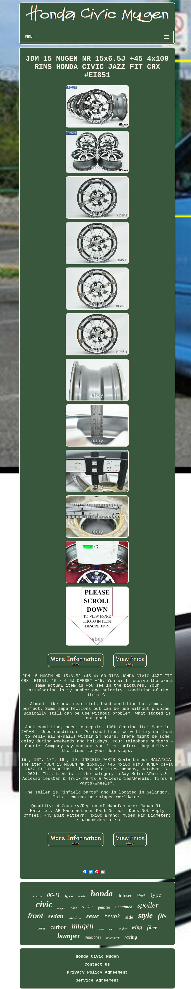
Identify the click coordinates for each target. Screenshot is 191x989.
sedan (55, 916)
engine (123, 928)
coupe (37, 896)
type (156, 894)
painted (104, 907)
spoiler (147, 905)
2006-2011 (93, 938)
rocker (87, 906)
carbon (58, 927)
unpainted (123, 907)
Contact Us (97, 964)
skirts (101, 929)
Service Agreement (97, 980)
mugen (83, 925)
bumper (68, 936)
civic (44, 904)
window (75, 918)
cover (42, 928)
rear (92, 916)
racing (131, 937)
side (129, 917)
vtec (111, 928)
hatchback (112, 938)
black (141, 895)
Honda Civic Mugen (97, 956)
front (35, 916)
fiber (152, 927)
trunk (112, 917)
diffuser (125, 895)
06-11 (53, 895)
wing (137, 927)
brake (82, 896)
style (145, 915)
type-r (69, 896)
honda (102, 893)
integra (61, 908)
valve (73, 907)
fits (162, 916)
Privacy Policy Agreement (97, 972)
